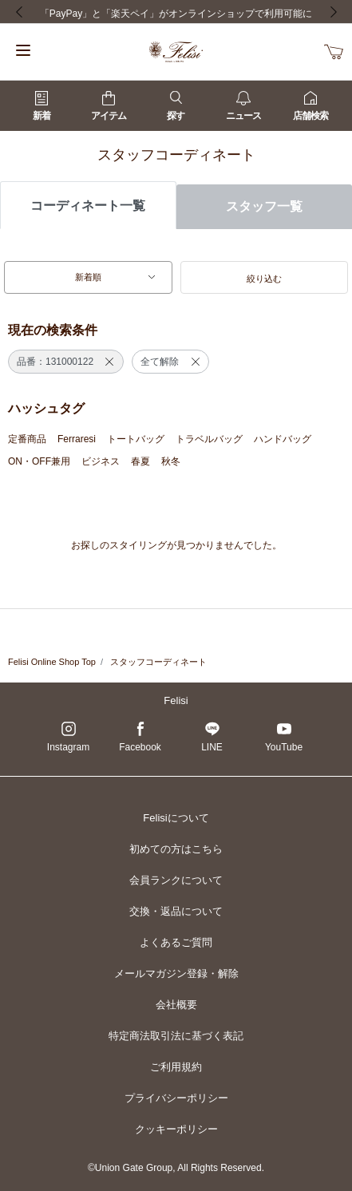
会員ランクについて (176, 880)
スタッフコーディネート (158, 662)
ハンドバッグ (282, 439)
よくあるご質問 (176, 942)
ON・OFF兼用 (39, 461)
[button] (264, 278)
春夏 (140, 461)
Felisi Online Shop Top (52, 662)
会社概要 (176, 1005)
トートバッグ (135, 439)
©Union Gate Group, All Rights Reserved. (176, 1167)
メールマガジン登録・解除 (176, 973)
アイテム (108, 106)
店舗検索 (310, 106)
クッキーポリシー (176, 1129)
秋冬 (170, 461)
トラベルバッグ (209, 439)
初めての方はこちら (176, 849)
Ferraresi (76, 439)
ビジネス (100, 461)
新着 (41, 106)
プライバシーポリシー (176, 1098)
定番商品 (27, 439)
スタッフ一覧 (264, 206)
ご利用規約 (176, 1067)
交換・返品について (176, 911)
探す (175, 106)
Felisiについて (175, 818)
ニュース (243, 106)
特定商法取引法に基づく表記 (176, 1036)
